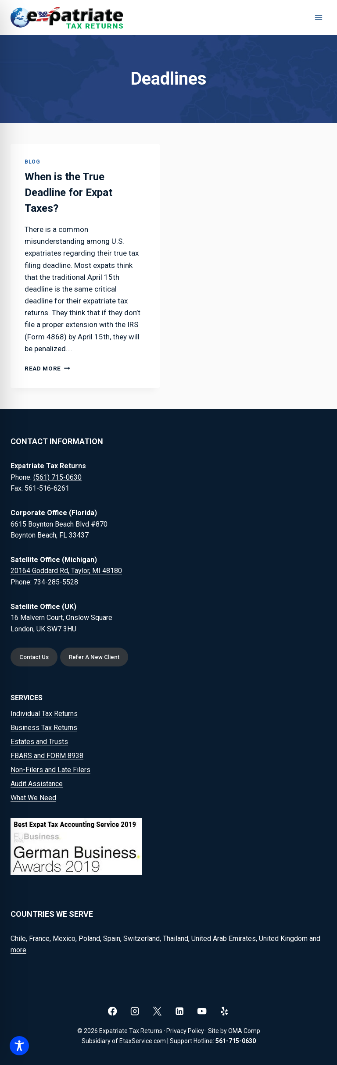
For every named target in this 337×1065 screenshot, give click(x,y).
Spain (111, 938)
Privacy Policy (185, 1030)
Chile (18, 938)
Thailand (175, 938)
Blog (32, 162)
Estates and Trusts (39, 741)
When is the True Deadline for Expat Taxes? (68, 192)
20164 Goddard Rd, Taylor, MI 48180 (66, 570)
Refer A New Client (94, 657)
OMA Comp (244, 1030)
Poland (89, 938)
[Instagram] (135, 1011)
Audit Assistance (37, 784)
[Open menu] (318, 17)
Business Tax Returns (44, 727)
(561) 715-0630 (57, 477)
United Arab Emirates (223, 938)
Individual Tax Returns (44, 713)
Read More (47, 368)
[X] (157, 1011)
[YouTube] (202, 1011)
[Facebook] (113, 1011)
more (18, 950)
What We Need (33, 798)
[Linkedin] (180, 1011)
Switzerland (141, 938)
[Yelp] (224, 1011)
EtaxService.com (142, 1040)
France (39, 938)
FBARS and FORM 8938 (47, 756)
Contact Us (34, 657)
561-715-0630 (235, 1040)
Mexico (64, 938)
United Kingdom (283, 938)
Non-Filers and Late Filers (50, 770)
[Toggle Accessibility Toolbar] (19, 1045)
